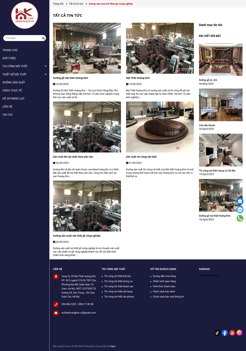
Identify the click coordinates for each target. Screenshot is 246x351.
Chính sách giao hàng (164, 281)
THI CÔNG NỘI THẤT (15, 66)
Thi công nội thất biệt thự (117, 276)
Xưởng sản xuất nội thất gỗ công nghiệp (76, 235)
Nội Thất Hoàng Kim (138, 78)
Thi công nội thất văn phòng (119, 296)
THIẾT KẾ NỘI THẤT (14, 74)
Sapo (113, 346)
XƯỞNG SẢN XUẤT (13, 82)
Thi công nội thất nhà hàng (118, 291)
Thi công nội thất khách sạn (118, 286)
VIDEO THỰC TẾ (12, 90)
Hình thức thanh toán (164, 286)
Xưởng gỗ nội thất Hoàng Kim (70, 78)
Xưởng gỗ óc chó (208, 80)
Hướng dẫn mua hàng (164, 276)
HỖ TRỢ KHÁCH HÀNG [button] (163, 269)
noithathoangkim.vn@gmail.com (79, 312)
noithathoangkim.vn (209, 275)
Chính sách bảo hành (164, 291)
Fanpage (204, 269)
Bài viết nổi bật (210, 36)
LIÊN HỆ (7, 106)
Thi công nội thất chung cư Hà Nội (217, 170)
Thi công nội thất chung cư (118, 281)
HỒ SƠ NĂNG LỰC (13, 98)
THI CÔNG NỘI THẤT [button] (113, 269)
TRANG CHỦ (9, 50)
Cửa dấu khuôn (207, 125)
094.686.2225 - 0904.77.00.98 (77, 304)
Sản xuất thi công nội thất (141, 156)
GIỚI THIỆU (9, 58)
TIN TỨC (7, 114)
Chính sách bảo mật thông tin (168, 296)
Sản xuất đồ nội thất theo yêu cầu (73, 156)
